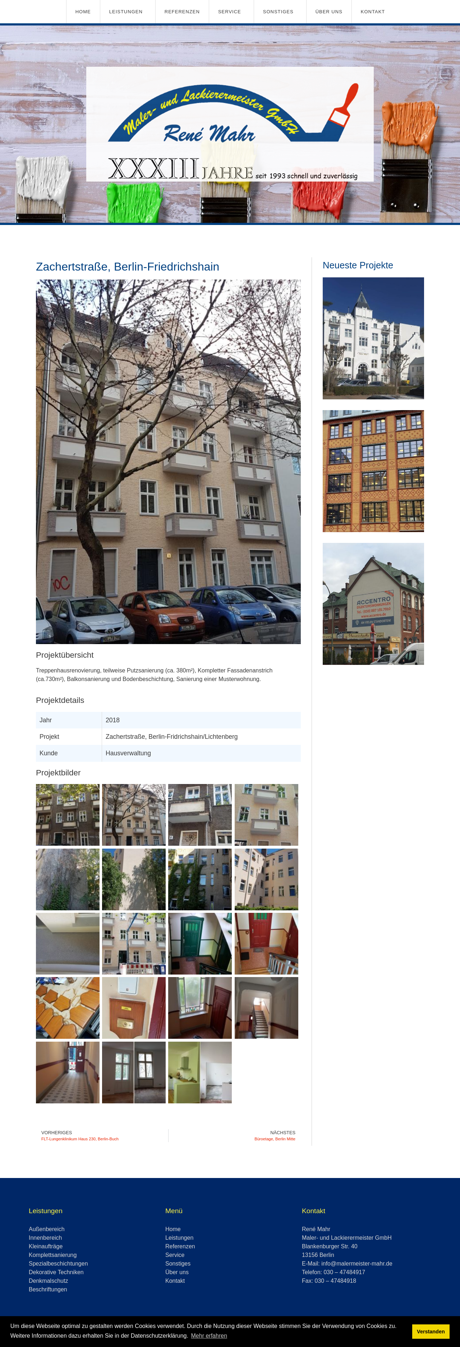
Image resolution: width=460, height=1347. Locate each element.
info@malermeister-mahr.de (356, 1264)
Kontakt (373, 11)
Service (229, 11)
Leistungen (126, 11)
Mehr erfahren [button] (209, 1336)
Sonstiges (278, 11)
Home (83, 11)
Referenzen (182, 11)
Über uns (329, 11)
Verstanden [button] (431, 1331)
